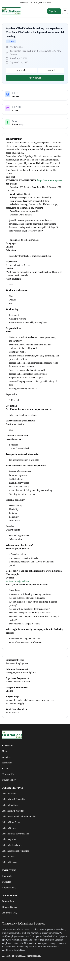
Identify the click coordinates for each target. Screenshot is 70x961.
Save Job (51, 70)
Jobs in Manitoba (10, 805)
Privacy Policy (9, 780)
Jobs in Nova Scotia (11, 822)
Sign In (54, 11)
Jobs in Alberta (9, 793)
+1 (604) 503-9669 (43, 2)
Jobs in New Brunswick (13, 811)
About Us (6, 757)
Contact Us (7, 768)
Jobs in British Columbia (13, 799)
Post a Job (7, 876)
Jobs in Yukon (8, 856)
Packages (6, 882)
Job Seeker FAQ (9, 912)
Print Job (21, 70)
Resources (7, 762)
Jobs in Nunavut (9, 862)
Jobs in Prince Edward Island (15, 833)
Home (5, 751)
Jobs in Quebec (9, 839)
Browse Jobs (8, 901)
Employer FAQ (9, 887)
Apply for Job (35, 78)
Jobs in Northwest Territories (15, 851)
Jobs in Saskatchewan (12, 845)
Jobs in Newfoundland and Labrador (19, 816)
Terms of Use (8, 774)
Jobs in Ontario (9, 828)
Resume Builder (9, 907)
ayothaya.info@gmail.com (18, 581)
